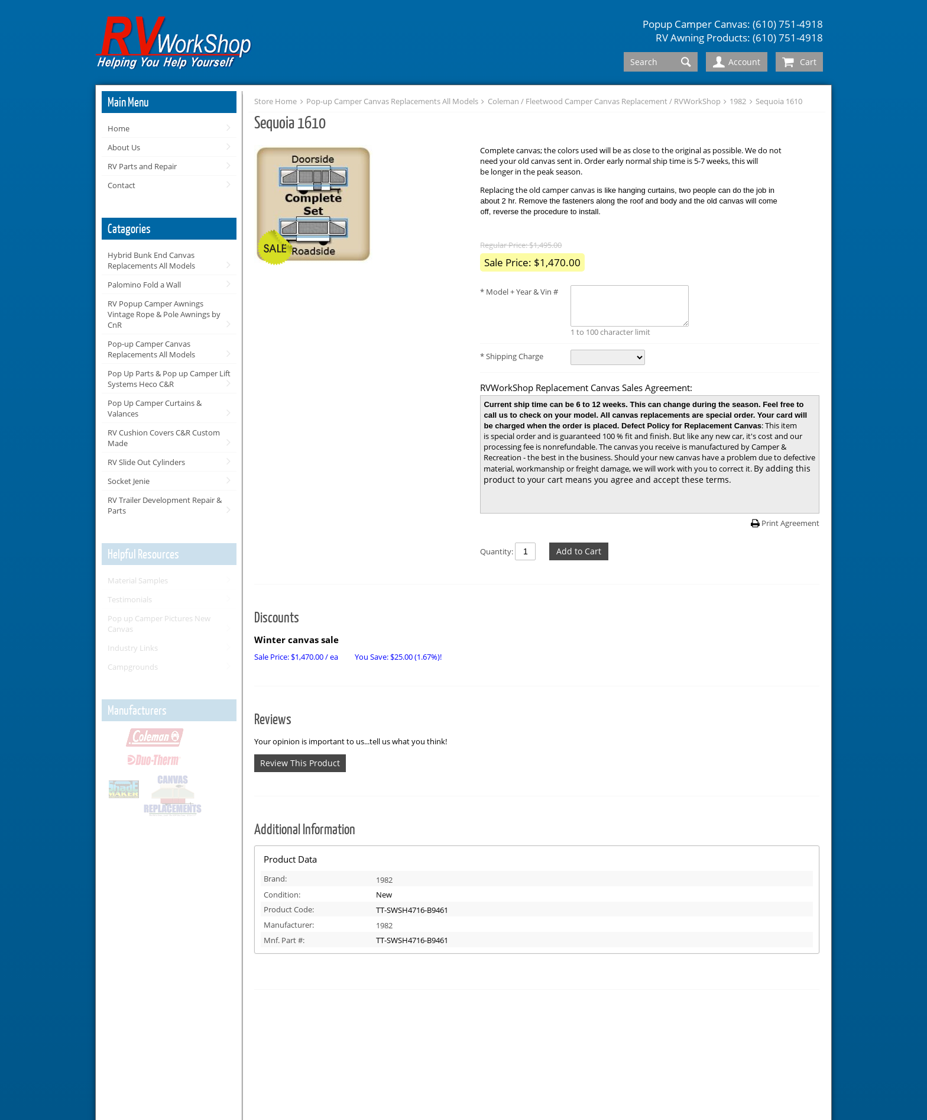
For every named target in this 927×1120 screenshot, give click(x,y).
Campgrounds (133, 666)
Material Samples (138, 580)
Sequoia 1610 (779, 101)
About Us (124, 147)
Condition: (282, 894)
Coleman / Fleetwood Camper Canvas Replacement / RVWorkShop (604, 101)
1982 (738, 101)
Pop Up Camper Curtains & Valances (155, 408)
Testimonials (130, 599)
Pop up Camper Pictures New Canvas (159, 623)
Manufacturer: (289, 924)
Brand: (275, 878)
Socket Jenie (129, 481)
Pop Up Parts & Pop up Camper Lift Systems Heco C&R (169, 378)
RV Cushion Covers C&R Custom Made (164, 437)
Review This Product (300, 763)
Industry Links (133, 648)
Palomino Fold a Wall (144, 284)
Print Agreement (790, 523)
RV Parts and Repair (142, 166)
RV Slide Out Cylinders (146, 462)
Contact (121, 185)
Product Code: (289, 909)
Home (118, 128)
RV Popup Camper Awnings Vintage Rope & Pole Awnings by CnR (164, 314)
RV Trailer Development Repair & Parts (165, 505)
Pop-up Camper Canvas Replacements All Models (151, 349)
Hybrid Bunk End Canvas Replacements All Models (151, 260)
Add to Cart (578, 551)
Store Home (275, 101)
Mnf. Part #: (284, 940)
